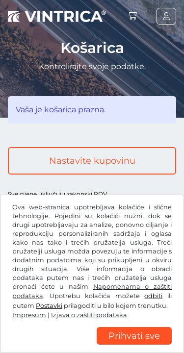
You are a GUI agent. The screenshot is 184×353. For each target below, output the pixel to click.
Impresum (29, 315)
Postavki (49, 305)
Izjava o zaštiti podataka (89, 315)
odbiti (153, 296)
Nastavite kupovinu (92, 160)
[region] (92, 345)
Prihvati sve (134, 335)
